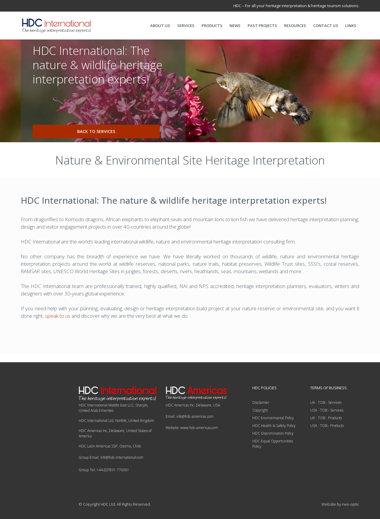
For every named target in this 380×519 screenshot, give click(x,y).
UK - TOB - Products (326, 417)
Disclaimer (260, 402)
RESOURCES (295, 25)
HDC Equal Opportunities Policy (272, 444)
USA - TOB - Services (326, 410)
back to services (96, 131)
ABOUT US (160, 25)
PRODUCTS (212, 25)
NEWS (234, 25)
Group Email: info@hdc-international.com (111, 457)
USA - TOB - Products (327, 425)
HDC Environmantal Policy (273, 417)
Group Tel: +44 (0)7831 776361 (104, 469)
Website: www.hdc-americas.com (192, 427)
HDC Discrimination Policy (273, 433)
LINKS (350, 25)
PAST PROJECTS (262, 25)
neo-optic (350, 504)
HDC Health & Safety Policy (274, 425)
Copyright (260, 410)
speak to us (57, 315)
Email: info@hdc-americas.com (189, 416)
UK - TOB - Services (325, 402)
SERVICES (185, 25)
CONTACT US (325, 25)
